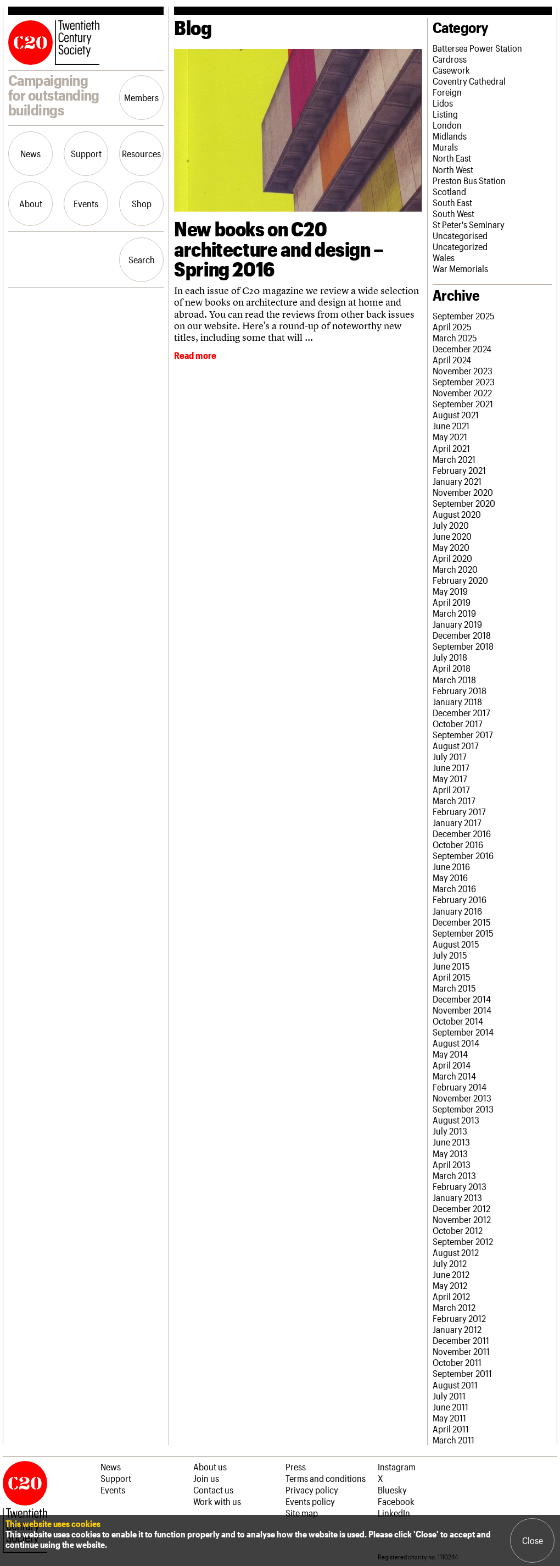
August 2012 (456, 1252)
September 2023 (464, 381)
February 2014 (459, 1086)
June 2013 (451, 1141)
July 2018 (450, 656)
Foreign (447, 91)
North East (452, 157)
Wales (444, 257)
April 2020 (452, 557)
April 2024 (452, 359)
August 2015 (456, 943)
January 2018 (457, 701)
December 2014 (462, 998)
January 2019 (457, 623)
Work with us (217, 1501)
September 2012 (463, 1241)
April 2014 (452, 1064)
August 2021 (456, 414)
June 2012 (451, 1274)
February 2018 (459, 690)
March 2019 (454, 612)
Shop (142, 203)
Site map (301, 1512)
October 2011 (457, 1362)
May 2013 (450, 1153)
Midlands (450, 135)
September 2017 (463, 734)
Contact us (213, 1489)
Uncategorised (460, 235)
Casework (451, 69)
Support (86, 153)
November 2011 (461, 1351)
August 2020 (457, 513)
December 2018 (462, 634)
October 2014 (458, 1020)
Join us (206, 1478)
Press (295, 1466)
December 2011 (461, 1340)
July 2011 (449, 1395)
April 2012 (451, 1296)
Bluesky (392, 1489)
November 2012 (462, 1219)
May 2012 (450, 1285)
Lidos (443, 102)
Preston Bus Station (469, 180)
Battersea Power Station (477, 47)
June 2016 (451, 866)
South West (453, 213)
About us (210, 1466)
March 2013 (454, 1175)
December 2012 (461, 1208)
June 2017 (451, 767)
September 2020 (464, 502)
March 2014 (454, 1075)
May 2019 (450, 590)
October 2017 (458, 723)
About (30, 203)
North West (453, 169)
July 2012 (450, 1263)
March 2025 (455, 337)
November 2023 (462, 370)
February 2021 (459, 469)
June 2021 (451, 425)
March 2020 (455, 568)
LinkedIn (394, 1512)
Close (532, 1540)
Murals (445, 146)
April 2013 (452, 1164)
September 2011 (462, 1373)
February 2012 (459, 1318)
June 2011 (450, 1406)
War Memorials (460, 268)
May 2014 (450, 1053)
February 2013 (459, 1186)
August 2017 (456, 745)
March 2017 (454, 800)
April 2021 (451, 447)
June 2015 (451, 965)
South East (452, 202)
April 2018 (452, 667)
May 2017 (450, 778)
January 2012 (457, 1329)
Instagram (397, 1466)
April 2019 (452, 601)
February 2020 (460, 579)
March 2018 (454, 679)
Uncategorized (460, 246)
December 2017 (461, 712)
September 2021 (463, 403)
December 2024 (462, 348)
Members (141, 97)
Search (141, 259)
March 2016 (454, 888)
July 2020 (451, 524)
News (30, 153)
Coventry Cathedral (469, 80)
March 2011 (453, 1439)
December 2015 (462, 921)
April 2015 (452, 976)
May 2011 (449, 1417)
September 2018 (463, 645)
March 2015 (454, 987)
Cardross (450, 58)
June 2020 (452, 535)
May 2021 (450, 436)
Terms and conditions (325, 1478)
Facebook (396, 1501)
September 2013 (463, 1108)
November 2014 (462, 1009)
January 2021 (457, 480)
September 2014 (463, 1031)
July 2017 (450, 756)
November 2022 (462, 392)
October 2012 (458, 1230)
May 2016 (450, 877)
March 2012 (454, 1307)
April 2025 (452, 326)
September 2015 (463, 932)
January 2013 (457, 1197)
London (447, 124)
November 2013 (462, 1097)
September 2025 (464, 315)
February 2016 (459, 899)
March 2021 (454, 458)
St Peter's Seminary (469, 224)
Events (86, 203)
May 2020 (451, 546)
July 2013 (450, 1130)
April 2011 (451, 1428)
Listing (445, 113)
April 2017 (451, 789)
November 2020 (463, 491)
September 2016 (463, 855)
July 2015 (450, 954)
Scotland (449, 191)
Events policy (310, 1501)
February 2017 (459, 811)
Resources (141, 153)
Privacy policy (311, 1489)
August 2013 (456, 1119)
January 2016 (457, 910)
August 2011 (455, 1384)
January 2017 (457, 822)
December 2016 (462, 833)
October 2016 (458, 844)
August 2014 (456, 1042)
